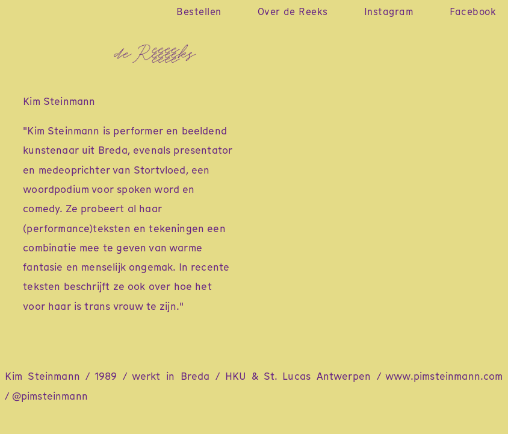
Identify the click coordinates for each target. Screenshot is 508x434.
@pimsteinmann (50, 396)
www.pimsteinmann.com (444, 376)
